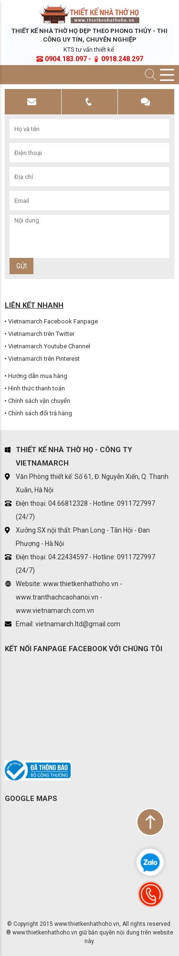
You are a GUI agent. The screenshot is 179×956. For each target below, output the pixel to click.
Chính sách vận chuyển (39, 400)
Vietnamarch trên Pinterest (44, 358)
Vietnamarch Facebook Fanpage (53, 321)
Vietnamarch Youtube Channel (49, 346)
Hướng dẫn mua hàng (37, 375)
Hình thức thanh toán (36, 388)
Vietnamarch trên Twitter (41, 333)
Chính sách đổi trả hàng (40, 413)
